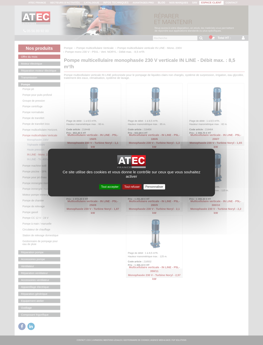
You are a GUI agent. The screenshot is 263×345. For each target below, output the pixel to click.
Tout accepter (110, 186)
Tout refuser (132, 186)
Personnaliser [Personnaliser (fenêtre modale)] (154, 186)
